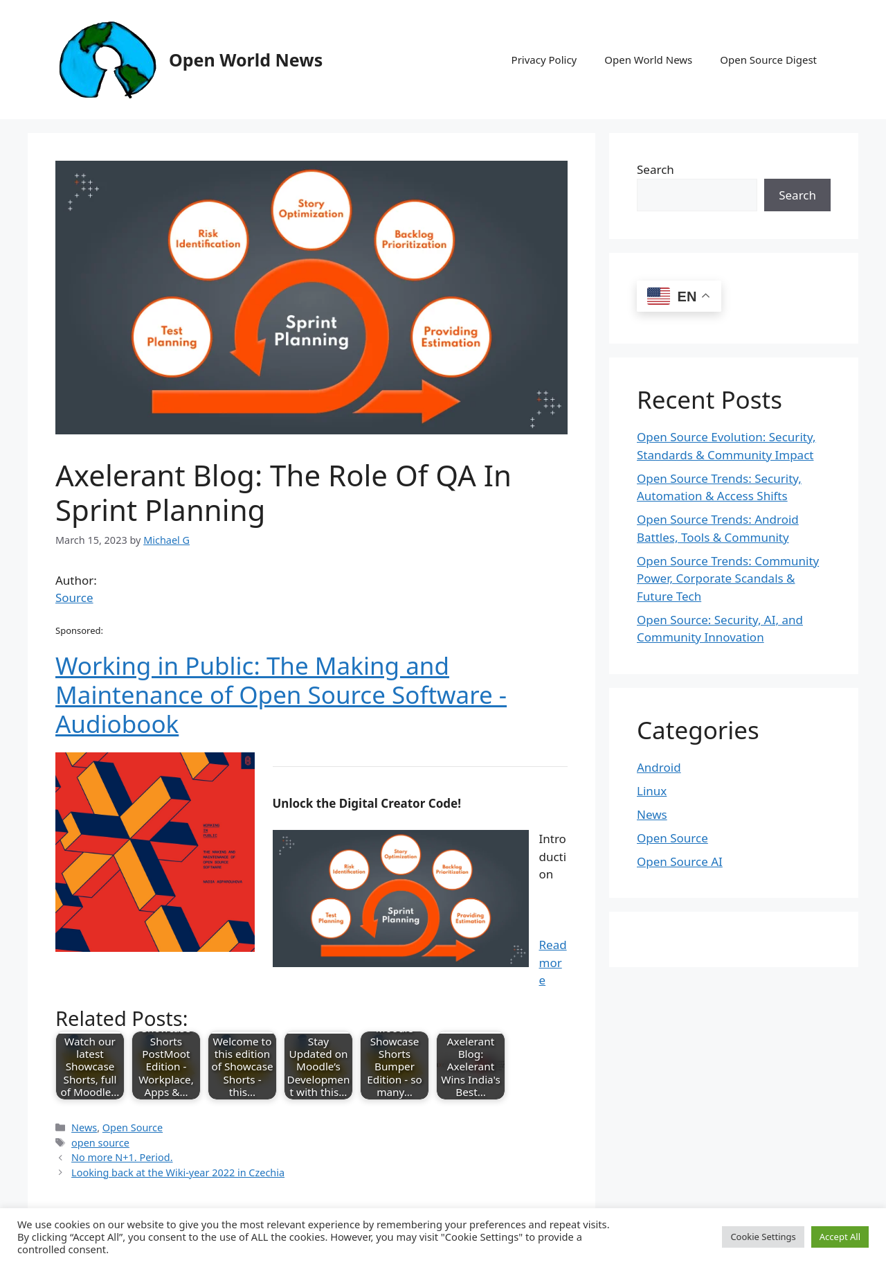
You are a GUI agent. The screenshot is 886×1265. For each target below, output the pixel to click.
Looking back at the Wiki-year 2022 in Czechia (177, 1172)
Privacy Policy (544, 60)
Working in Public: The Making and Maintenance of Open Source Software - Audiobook (281, 694)
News (84, 1127)
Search (655, 169)
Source (74, 597)
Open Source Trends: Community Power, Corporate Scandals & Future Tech (728, 578)
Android (659, 767)
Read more (553, 962)
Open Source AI (680, 861)
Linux (652, 791)
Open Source (132, 1127)
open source (100, 1142)
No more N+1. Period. (121, 1157)
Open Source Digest (768, 60)
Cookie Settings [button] (762, 1236)
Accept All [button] (840, 1236)
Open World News (246, 59)
